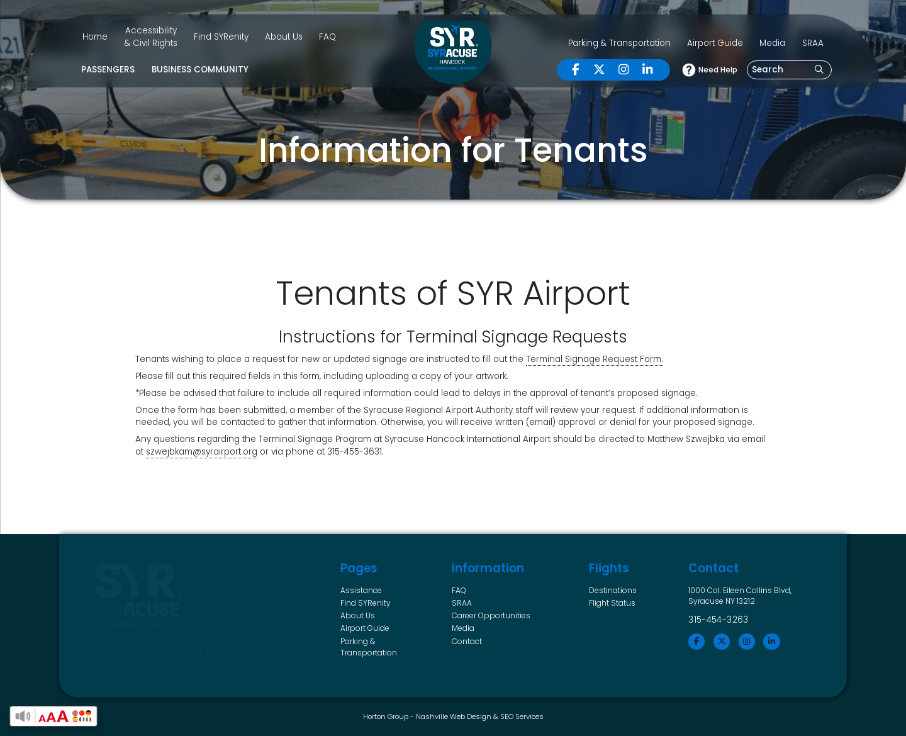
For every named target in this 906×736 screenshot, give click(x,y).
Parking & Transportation (619, 43)
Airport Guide (715, 43)
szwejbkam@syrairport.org (201, 452)
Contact (467, 641)
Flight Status (612, 602)
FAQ (327, 37)
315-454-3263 (718, 620)
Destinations (613, 590)
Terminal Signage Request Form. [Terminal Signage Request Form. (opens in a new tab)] (594, 359)
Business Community (200, 70)
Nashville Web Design (453, 716)
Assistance (361, 590)
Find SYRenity (221, 37)
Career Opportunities (491, 615)
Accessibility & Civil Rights (151, 37)
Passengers (108, 70)
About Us (284, 37)
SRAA (813, 43)
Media (772, 43)
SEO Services (522, 716)
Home (95, 37)
